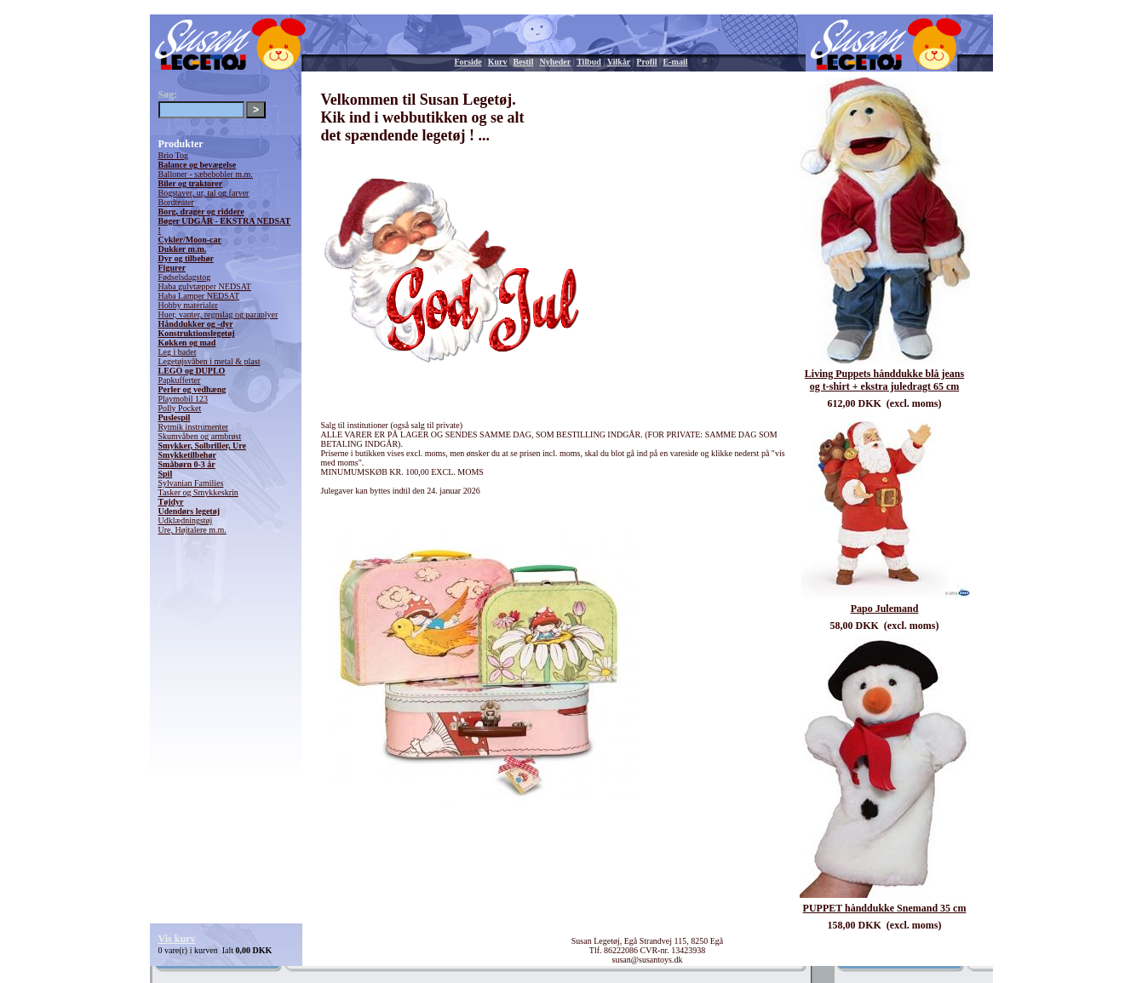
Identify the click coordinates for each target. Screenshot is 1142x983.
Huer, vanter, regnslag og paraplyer (218, 314)
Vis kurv (177, 939)
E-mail (675, 61)
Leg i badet (177, 352)
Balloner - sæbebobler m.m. (205, 174)
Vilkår (618, 61)
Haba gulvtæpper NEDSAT (204, 286)
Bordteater (176, 202)
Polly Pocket (180, 408)
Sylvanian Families (191, 483)
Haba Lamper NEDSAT (199, 295)
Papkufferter (179, 380)
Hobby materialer (188, 305)
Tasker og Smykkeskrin (198, 492)
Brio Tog (173, 155)
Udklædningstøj (185, 520)
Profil (646, 61)
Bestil (524, 61)
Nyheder (555, 61)
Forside (468, 61)
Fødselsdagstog (184, 277)
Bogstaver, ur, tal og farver (204, 192)
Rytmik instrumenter (193, 426)
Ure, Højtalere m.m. (192, 529)
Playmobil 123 (183, 398)
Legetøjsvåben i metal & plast (209, 361)
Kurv (498, 61)
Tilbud (589, 61)
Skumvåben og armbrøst (200, 436)
